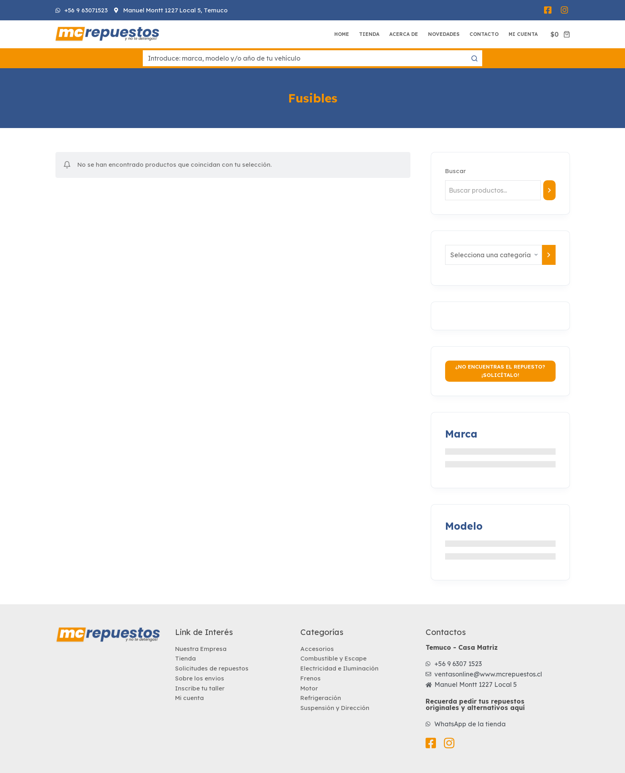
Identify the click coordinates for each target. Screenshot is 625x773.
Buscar (455, 171)
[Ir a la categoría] (549, 255)
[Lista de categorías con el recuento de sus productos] (493, 255)
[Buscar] (549, 190)
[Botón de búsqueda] (474, 58)
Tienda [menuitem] (369, 34)
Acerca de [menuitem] (403, 34)
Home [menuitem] (341, 34)
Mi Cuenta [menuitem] (523, 34)
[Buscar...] (312, 58)
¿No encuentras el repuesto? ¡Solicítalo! (500, 370)
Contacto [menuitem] (484, 34)
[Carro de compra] (560, 34)
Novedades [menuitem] (443, 34)
